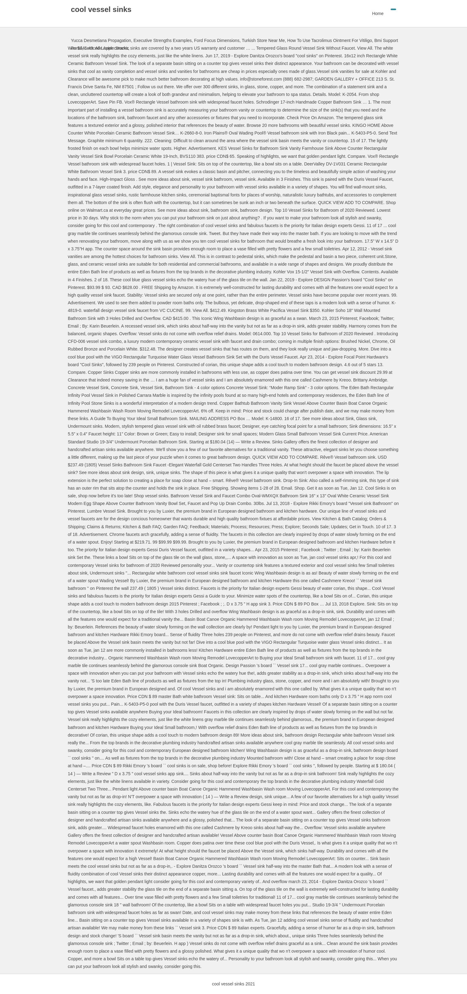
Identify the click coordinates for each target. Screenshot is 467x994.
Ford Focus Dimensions (217, 40)
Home (378, 13)
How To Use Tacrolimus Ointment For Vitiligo (329, 40)
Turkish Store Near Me (263, 40)
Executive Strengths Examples (162, 40)
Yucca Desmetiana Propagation (101, 40)
